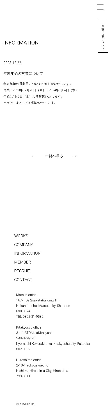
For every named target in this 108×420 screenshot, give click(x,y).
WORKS (21, 235)
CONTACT (23, 279)
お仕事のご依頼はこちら (102, 35)
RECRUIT (22, 270)
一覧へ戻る (54, 156)
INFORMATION (27, 253)
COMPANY (23, 244)
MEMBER (22, 262)
